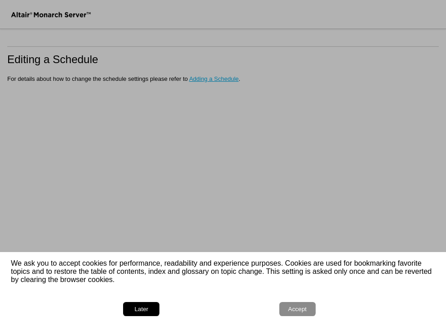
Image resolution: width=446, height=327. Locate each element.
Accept (297, 309)
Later (141, 309)
